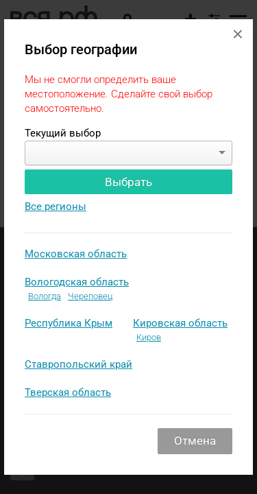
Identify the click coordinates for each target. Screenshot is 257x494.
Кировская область (180, 323)
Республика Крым (68, 323)
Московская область (76, 254)
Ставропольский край (78, 364)
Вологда (44, 296)
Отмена (195, 440)
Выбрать (128, 182)
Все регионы (55, 206)
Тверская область (68, 392)
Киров (148, 337)
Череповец (90, 296)
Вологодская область (77, 282)
